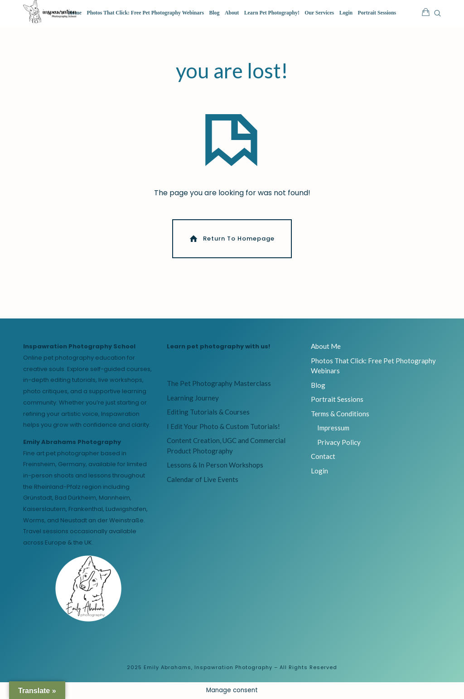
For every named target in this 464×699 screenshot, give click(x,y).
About (232, 13)
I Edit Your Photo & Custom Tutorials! (223, 427)
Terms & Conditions (340, 414)
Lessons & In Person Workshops (215, 466)
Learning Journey (193, 399)
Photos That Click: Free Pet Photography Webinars (145, 13)
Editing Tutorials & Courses (208, 413)
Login (346, 13)
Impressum (333, 428)
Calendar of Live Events (202, 480)
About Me (326, 347)
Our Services (319, 13)
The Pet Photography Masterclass (219, 384)
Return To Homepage (231, 239)
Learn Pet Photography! (272, 13)
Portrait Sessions (377, 13)
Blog (214, 13)
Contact (323, 457)
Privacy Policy (339, 443)
